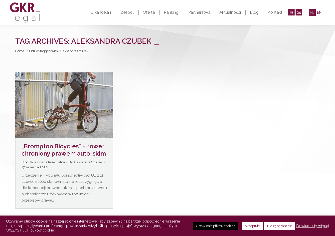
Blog (24, 162)
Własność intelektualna (47, 162)
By (85, 162)
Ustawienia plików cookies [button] (215, 226)
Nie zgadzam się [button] (279, 226)
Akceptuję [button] (252, 226)
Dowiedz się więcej (312, 226)
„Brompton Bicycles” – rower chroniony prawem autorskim (63, 150)
